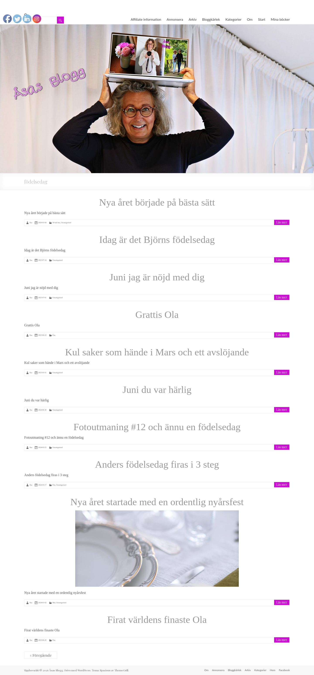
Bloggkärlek (211, 19)
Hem (272, 670)
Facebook (284, 670)
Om (250, 19)
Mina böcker (280, 19)
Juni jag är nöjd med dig (157, 277)
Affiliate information (146, 19)
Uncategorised (66, 223)
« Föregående (40, 655)
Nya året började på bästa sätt (157, 202)
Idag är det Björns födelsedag (157, 239)
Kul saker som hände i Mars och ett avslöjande (157, 352)
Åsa (30, 223)
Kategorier (233, 19)
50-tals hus (56, 223)
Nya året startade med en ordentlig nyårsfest (157, 501)
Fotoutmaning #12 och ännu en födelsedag (157, 426)
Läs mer (281, 222)
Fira (54, 335)
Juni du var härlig (157, 389)
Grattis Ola (157, 314)
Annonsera (175, 19)
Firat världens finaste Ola (157, 619)
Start (261, 19)
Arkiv (193, 19)
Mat (54, 603)
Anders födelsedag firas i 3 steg (157, 464)
